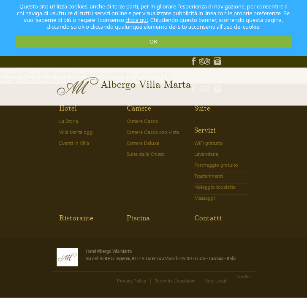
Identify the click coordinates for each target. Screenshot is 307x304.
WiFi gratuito (208, 143)
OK (153, 41)
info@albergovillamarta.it (80, 61)
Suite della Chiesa (146, 154)
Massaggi (204, 198)
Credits (243, 276)
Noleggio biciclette (215, 187)
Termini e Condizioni (175, 280)
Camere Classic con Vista (153, 132)
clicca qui (136, 19)
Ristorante (76, 217)
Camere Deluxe (143, 143)
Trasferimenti (208, 176)
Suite (202, 108)
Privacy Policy (131, 280)
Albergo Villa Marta (146, 83)
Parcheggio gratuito (216, 165)
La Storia (68, 121)
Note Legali (216, 280)
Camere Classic (142, 121)
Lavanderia (206, 154)
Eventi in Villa (74, 143)
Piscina (138, 217)
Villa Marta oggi (76, 132)
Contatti (208, 217)
